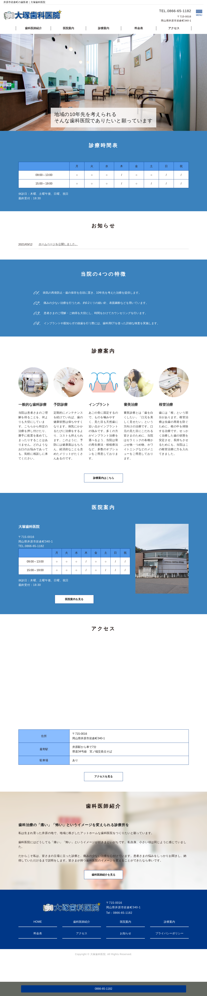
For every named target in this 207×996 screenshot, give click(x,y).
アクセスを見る (103, 789)
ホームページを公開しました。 (58, 244)
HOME (38, 940)
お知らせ (125, 952)
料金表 (138, 28)
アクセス (173, 28)
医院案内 (68, 28)
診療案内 (103, 28)
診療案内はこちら (103, 481)
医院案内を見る (74, 607)
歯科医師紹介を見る (103, 892)
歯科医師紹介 (33, 28)
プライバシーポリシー (169, 952)
